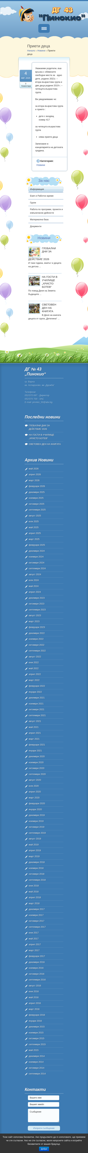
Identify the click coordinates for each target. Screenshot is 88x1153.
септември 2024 (37, 568)
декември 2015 (37, 1026)
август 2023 (35, 615)
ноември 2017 (36, 915)
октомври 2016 (36, 974)
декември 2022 (37, 633)
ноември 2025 (36, 498)
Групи (33, 202)
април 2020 (35, 791)
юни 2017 (34, 932)
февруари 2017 (37, 956)
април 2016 (35, 1003)
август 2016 (35, 985)
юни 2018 (34, 885)
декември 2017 (37, 909)
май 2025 (34, 527)
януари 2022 (35, 692)
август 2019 (35, 838)
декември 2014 (37, 1056)
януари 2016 (35, 1021)
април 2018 (35, 897)
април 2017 (35, 944)
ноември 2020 (36, 762)
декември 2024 (37, 551)
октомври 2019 (36, 827)
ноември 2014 (36, 1062)
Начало (31, 50)
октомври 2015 (36, 1038)
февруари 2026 (37, 486)
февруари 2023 (37, 627)
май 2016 (34, 997)
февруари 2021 (37, 744)
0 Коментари (26, 85)
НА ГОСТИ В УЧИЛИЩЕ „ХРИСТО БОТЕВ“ (49, 281)
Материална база (39, 219)
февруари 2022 (37, 686)
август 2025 (35, 515)
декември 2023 (37, 598)
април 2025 (35, 533)
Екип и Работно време (42, 195)
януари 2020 (35, 809)
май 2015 (34, 1050)
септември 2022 (37, 650)
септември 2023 (37, 609)
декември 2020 (37, 756)
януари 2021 (35, 750)
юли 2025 (34, 521)
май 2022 (34, 668)
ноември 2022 (36, 639)
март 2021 (34, 739)
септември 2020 (37, 774)
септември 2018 (37, 880)
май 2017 (34, 938)
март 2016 (34, 1009)
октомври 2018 (36, 874)
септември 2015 (37, 1044)
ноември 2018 (36, 868)
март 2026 (34, 480)
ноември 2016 (36, 968)
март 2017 (34, 950)
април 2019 (35, 850)
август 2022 (35, 656)
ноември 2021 (36, 703)
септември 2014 (37, 1073)
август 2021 (35, 721)
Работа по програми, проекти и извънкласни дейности (46, 211)
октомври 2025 (36, 504)
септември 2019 (37, 833)
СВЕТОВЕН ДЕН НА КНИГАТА (49, 308)
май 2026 (34, 468)
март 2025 (34, 539)
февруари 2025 (37, 545)
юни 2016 (34, 991)
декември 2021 (37, 697)
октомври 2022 (36, 645)
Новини (41, 50)
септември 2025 (37, 509)
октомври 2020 (36, 768)
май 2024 (34, 586)
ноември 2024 (36, 556)
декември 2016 (37, 962)
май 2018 (34, 891)
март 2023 (34, 621)
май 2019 (34, 844)
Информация (37, 189)
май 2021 (34, 727)
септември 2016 (37, 979)
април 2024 (35, 592)
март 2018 (34, 903)
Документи (35, 226)
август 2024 (35, 574)
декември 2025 (37, 492)
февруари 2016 (37, 1015)
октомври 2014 (36, 1068)
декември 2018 (37, 862)
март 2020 (34, 797)
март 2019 (34, 856)
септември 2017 (37, 927)
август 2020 (35, 780)
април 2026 (35, 474)
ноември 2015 (36, 1032)
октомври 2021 (36, 709)
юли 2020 (34, 786)
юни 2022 (34, 662)
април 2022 (35, 674)
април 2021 (35, 733)
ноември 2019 (36, 821)
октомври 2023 (36, 603)
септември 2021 (37, 715)
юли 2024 (34, 580)
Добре (44, 1149)
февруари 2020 (37, 803)
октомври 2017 (36, 921)
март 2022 (34, 680)
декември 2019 (37, 815)
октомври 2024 (36, 562)
